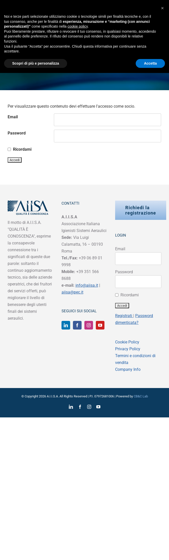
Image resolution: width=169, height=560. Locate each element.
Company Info (128, 369)
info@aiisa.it (86, 285)
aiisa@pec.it (72, 292)
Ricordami (22, 149)
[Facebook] (77, 325)
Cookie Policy (127, 342)
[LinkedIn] (66, 325)
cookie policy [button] (78, 26)
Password (17, 133)
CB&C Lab (141, 396)
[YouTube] (100, 325)
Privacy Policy (127, 348)
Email (13, 116)
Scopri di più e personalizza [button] (35, 63)
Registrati (124, 315)
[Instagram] (88, 325)
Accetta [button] (150, 63)
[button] (162, 8)
